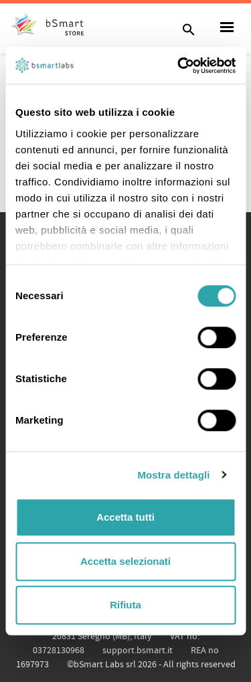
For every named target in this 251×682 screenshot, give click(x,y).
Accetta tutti (125, 517)
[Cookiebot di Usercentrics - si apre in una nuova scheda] (179, 65)
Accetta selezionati (125, 561)
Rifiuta (125, 604)
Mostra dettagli (173, 475)
